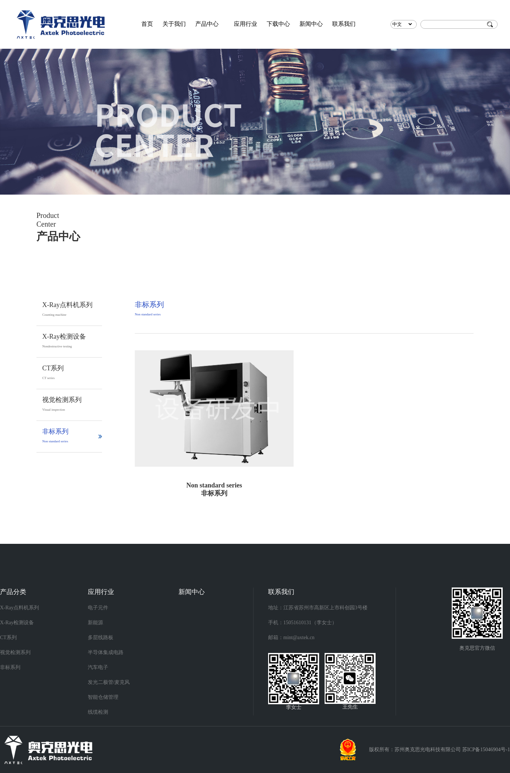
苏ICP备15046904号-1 (486, 749)
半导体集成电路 (105, 652)
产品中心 (207, 24)
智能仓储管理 (103, 697)
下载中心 (278, 24)
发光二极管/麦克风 (109, 682)
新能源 (95, 622)
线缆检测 (98, 712)
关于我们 (174, 24)
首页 (147, 24)
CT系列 (8, 637)
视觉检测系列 (15, 652)
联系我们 (344, 24)
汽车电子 (98, 667)
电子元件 (98, 607)
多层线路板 (100, 637)
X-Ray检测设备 (17, 622)
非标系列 (10, 667)
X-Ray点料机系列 (19, 607)
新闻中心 (311, 24)
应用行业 (245, 24)
